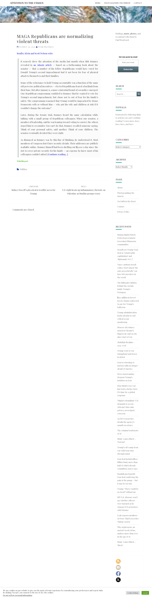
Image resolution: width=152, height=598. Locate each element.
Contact (138, 3)
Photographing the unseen (117, 3)
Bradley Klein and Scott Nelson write (35, 53)
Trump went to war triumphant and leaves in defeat (127, 353)
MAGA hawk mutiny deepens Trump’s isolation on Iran (125, 377)
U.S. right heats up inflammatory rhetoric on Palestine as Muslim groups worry (83, 190)
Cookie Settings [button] (132, 593)
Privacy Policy (123, 212)
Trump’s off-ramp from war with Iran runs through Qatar (127, 450)
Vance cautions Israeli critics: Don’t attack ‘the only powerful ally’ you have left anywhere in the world (127, 271)
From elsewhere (46, 47)
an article (42, 65)
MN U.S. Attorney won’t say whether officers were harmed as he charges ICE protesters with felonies (127, 503)
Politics (23, 169)
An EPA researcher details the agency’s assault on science (125, 421)
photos (133, 33)
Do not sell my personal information (17, 595)
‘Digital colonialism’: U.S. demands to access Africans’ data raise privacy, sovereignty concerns (128, 407)
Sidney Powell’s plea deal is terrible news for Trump (33, 190)
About (119, 187)
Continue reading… (57, 154)
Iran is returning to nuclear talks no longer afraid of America (127, 365)
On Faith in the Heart (126, 201)
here (137, 121)
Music (98, 3)
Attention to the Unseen (26, 3)
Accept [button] (145, 593)
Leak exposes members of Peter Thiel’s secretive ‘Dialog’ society (128, 518)
